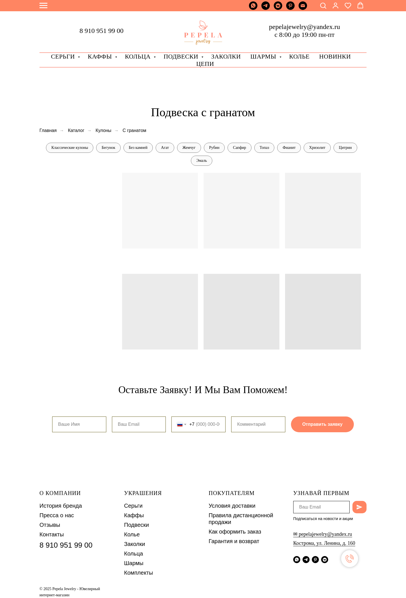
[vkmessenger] (278, 8)
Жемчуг (189, 147)
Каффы (101, 56)
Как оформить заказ (235, 531)
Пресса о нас (56, 515)
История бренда (60, 506)
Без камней (138, 147)
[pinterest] (290, 8)
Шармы (264, 56)
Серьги (64, 56)
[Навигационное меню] (43, 5)
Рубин (214, 147)
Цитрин (345, 147)
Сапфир (239, 147)
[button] (323, 5)
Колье (299, 56)
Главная (48, 130)
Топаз (264, 147)
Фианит (289, 147)
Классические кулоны (69, 147)
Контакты (51, 534)
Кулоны (103, 130)
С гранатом (134, 130)
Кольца (138, 56)
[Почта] (303, 8)
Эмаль (201, 160)
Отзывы (49, 525)
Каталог (76, 130)
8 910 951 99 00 (101, 30)
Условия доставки (232, 506)
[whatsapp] (253, 8)
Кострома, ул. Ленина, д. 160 (324, 543)
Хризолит (317, 147)
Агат (165, 147)
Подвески (136, 525)
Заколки (134, 544)
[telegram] (265, 8)
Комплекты (138, 573)
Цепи (205, 63)
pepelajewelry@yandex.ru (304, 26)
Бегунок (108, 147)
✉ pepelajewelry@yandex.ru (322, 534)
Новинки (335, 56)
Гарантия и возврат (234, 541)
